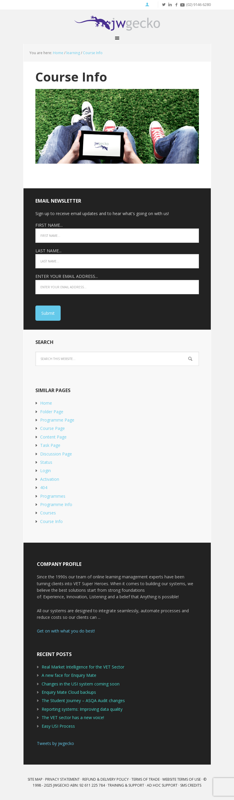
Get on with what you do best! (66, 631)
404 (43, 487)
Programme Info (56, 504)
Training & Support (126, 785)
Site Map (35, 779)
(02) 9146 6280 (198, 4)
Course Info (93, 52)
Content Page (53, 437)
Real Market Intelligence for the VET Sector (83, 667)
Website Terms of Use (181, 779)
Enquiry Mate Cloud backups (69, 692)
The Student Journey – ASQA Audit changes (83, 700)
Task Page (50, 445)
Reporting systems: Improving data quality (82, 709)
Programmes (52, 496)
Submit (48, 313)
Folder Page (51, 411)
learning (73, 52)
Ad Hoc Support (162, 785)
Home (58, 52)
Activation (49, 479)
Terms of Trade (145, 779)
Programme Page (57, 420)
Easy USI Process (58, 726)
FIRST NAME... (49, 225)
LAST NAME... (48, 250)
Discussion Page (56, 454)
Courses (48, 513)
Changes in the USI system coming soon (81, 684)
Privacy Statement (62, 779)
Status (46, 462)
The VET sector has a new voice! (73, 717)
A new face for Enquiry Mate (69, 675)
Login (45, 470)
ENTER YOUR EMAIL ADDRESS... (66, 276)
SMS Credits (190, 785)
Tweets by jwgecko (55, 743)
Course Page (52, 428)
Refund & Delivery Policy (105, 779)
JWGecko (117, 23)
